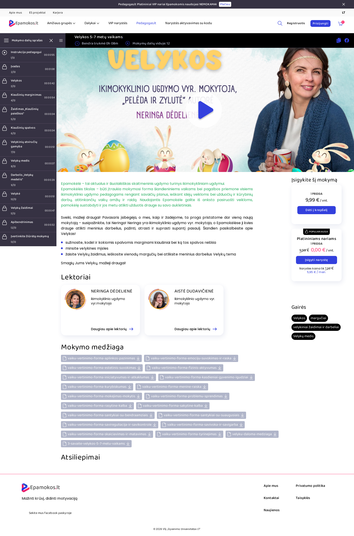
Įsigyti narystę (316, 260)
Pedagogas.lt (146, 23)
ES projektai (37, 12)
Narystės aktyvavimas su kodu (188, 23)
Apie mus (15, 12)
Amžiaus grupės (61, 23)
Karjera (58, 12)
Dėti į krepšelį (316, 210)
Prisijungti (320, 23)
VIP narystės (117, 23)
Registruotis (296, 23)
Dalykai (91, 23)
